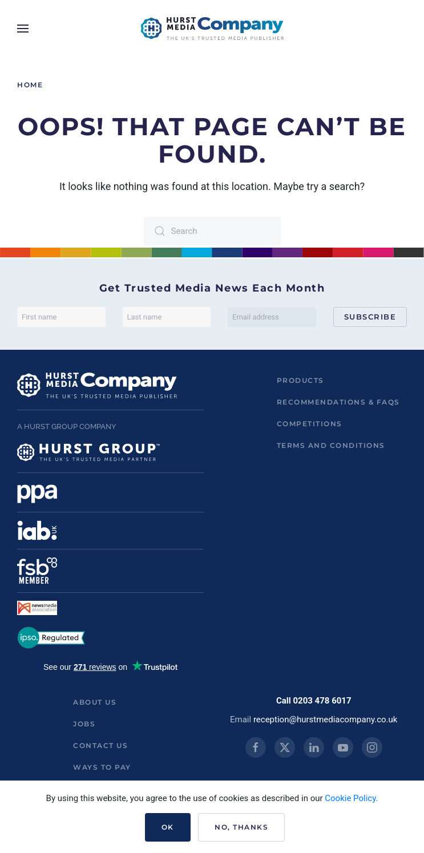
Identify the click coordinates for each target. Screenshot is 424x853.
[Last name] (167, 317)
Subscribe (370, 316)
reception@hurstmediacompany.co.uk (325, 719)
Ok (167, 827)
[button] (23, 28)
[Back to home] (212, 28)
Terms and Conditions (331, 445)
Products (300, 380)
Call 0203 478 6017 (314, 701)
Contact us (100, 745)
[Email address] (272, 317)
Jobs (84, 723)
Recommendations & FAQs (338, 402)
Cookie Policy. (351, 798)
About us (94, 702)
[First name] (61, 317)
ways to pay (102, 767)
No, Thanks (241, 827)
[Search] (212, 231)
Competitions (309, 423)
